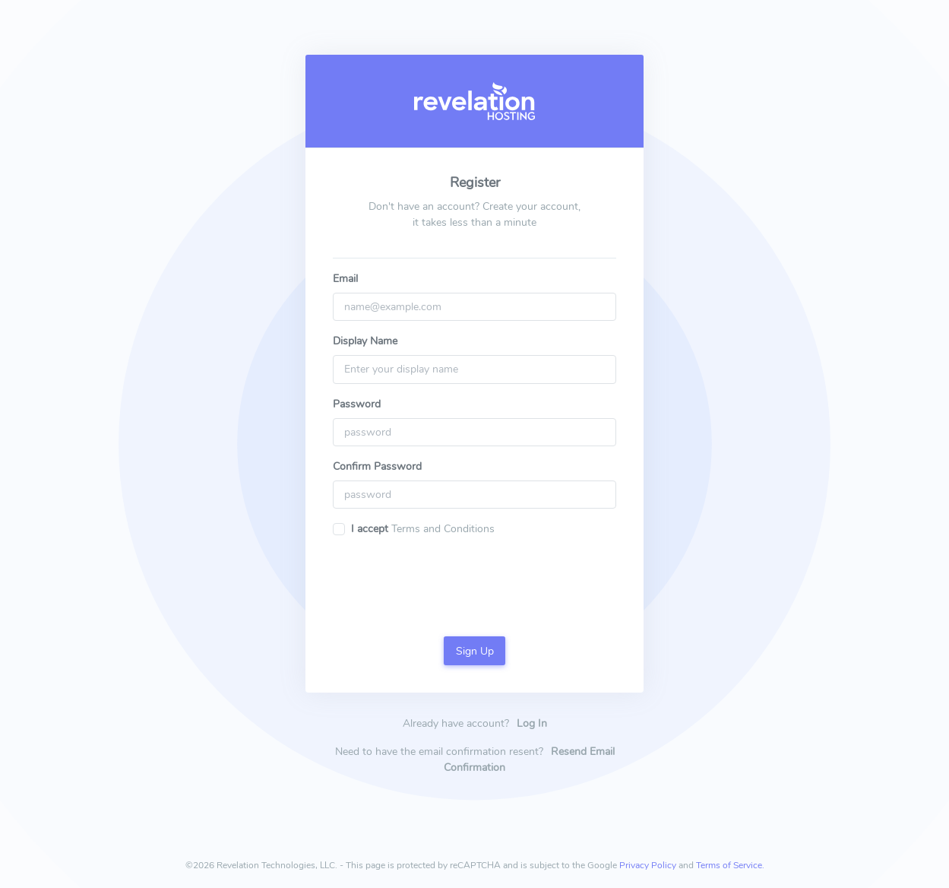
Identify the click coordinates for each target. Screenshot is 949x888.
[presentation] (474, 578)
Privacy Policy (647, 865)
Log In (532, 723)
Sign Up (475, 651)
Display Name (365, 341)
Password (357, 404)
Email (345, 278)
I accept (369, 529)
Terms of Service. (730, 865)
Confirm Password (377, 466)
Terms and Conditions (441, 529)
